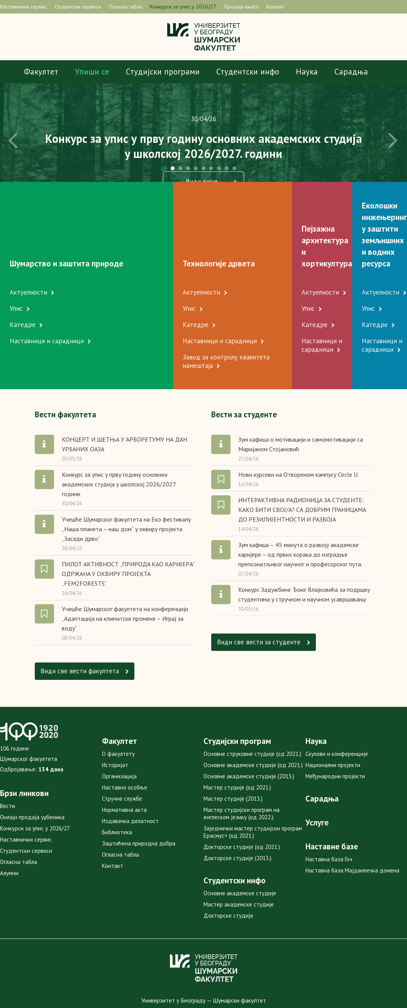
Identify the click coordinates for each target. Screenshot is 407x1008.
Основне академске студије (240, 858)
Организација (119, 741)
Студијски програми (163, 71)
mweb (221, 985)
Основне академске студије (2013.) (249, 741)
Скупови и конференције (336, 719)
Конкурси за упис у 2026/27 (183, 6)
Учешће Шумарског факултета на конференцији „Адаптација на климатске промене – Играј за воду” (125, 583)
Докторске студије (228, 880)
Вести (7, 771)
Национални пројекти (332, 730)
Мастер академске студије (239, 869)
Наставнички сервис (23, 6)
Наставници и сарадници (49, 306)
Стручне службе (122, 763)
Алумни (9, 838)
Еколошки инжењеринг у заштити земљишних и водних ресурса (361, 217)
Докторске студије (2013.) (237, 823)
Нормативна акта (124, 775)
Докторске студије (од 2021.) (242, 812)
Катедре (24, 290)
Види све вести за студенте (263, 607)
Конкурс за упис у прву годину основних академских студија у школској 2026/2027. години (119, 449)
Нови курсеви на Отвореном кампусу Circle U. (298, 440)
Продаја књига (241, 6)
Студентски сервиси (77, 6)
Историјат (115, 730)
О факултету (118, 719)
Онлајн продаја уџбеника (32, 782)
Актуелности (30, 257)
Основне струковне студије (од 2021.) (252, 719)
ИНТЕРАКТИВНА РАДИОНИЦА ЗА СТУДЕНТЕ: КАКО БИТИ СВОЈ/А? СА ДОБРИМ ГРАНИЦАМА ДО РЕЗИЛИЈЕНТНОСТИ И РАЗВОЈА (302, 474)
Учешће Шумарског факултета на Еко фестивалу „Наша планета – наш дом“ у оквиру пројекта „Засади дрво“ (126, 494)
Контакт (275, 6)
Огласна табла (125, 6)
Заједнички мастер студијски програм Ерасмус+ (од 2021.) (253, 797)
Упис (18, 273)
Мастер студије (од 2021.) (237, 752)
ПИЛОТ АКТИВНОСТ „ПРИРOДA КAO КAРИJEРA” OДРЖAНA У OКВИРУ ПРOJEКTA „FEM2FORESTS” (128, 538)
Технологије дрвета (150, 229)
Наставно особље (124, 752)
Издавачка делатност (130, 786)
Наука (307, 71)
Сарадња (351, 71)
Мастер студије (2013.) (233, 763)
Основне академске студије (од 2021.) (253, 730)
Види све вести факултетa (84, 635)
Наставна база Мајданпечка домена (352, 835)
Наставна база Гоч (328, 824)
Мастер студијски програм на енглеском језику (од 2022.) (242, 778)
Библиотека (117, 797)
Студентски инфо (247, 71)
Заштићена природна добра (138, 808)
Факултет (41, 71)
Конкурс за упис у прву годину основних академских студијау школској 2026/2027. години (203, 146)
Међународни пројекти (335, 741)
